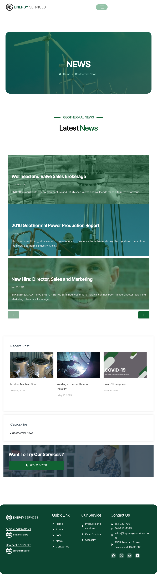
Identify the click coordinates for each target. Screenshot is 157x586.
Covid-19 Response (115, 384)
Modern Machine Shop (23, 384)
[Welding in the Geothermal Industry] (78, 365)
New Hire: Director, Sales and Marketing (52, 279)
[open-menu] (102, 7)
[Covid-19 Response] (125, 365)
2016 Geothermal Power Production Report (55, 225)
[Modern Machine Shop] (31, 365)
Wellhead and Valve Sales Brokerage (49, 176)
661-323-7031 (36, 465)
